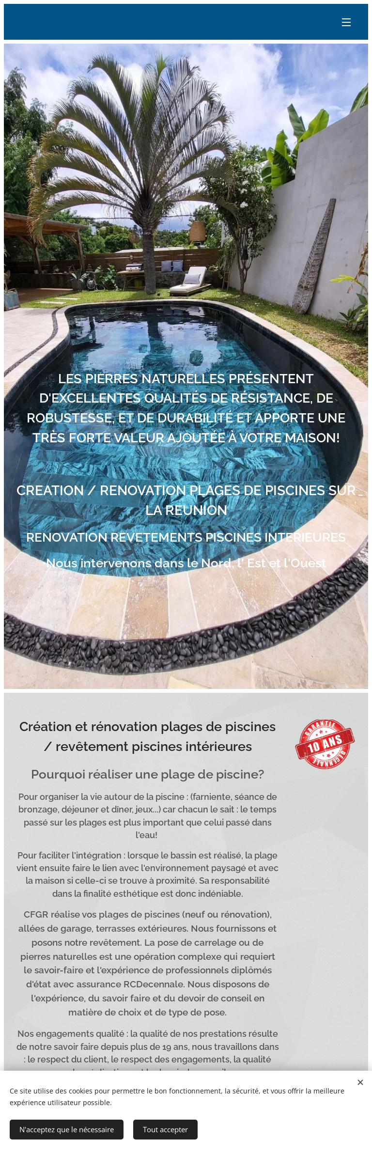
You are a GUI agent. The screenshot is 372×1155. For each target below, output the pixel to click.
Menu (346, 22)
